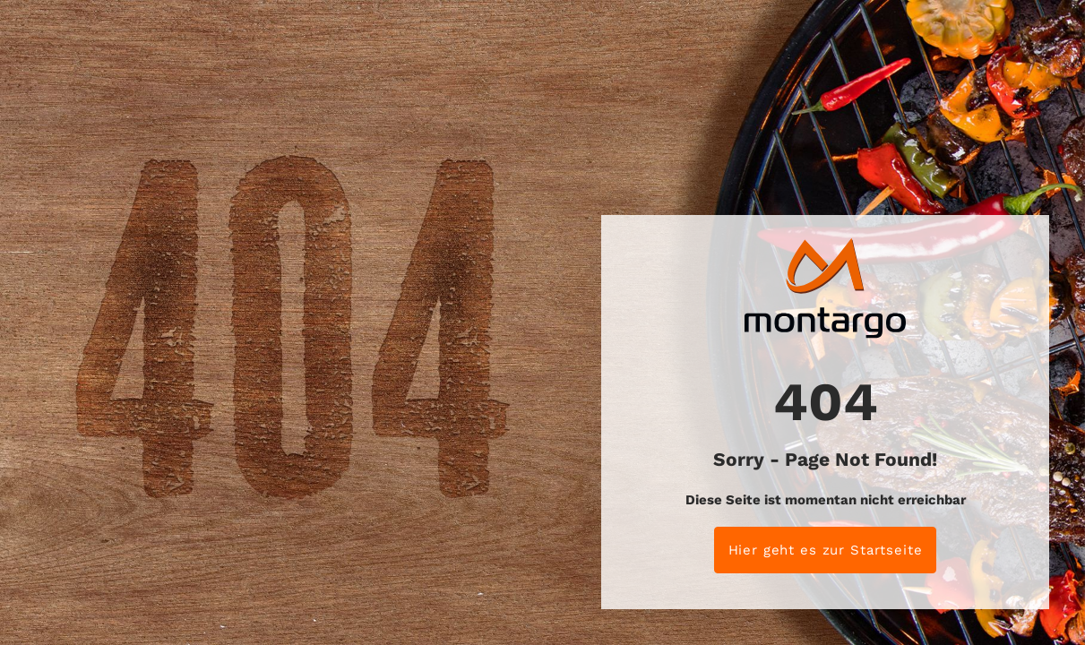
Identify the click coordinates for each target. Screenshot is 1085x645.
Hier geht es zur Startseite (825, 550)
